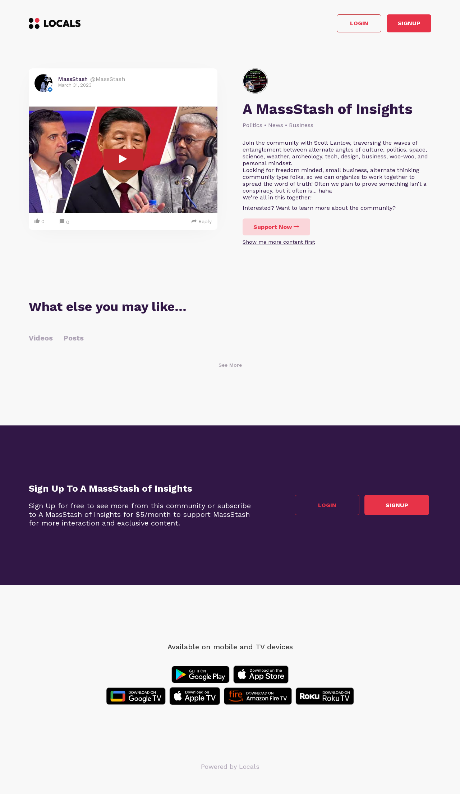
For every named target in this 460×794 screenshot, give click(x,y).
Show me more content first (279, 244)
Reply (202, 223)
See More (230, 367)
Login (329, 24)
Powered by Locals (230, 768)
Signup (399, 24)
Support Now (276, 229)
